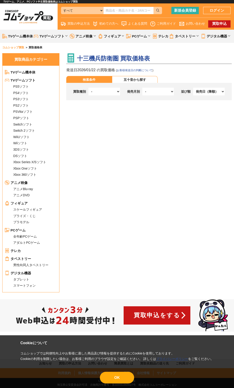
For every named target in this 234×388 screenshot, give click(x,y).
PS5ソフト (21, 86)
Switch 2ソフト (24, 130)
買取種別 (79, 91)
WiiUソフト (21, 137)
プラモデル (21, 222)
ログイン (217, 10)
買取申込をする (157, 315)
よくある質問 (134, 23)
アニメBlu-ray (23, 189)
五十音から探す (135, 79)
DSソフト (20, 156)
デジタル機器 (18, 273)
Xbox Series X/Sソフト (29, 162)
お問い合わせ (192, 23)
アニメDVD (21, 195)
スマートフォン (24, 285)
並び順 (186, 91)
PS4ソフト (21, 93)
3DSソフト (21, 149)
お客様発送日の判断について (134, 70)
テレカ (160, 36)
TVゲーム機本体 (17, 36)
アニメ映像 (16, 183)
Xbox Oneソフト (25, 168)
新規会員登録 (185, 10)
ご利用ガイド (163, 23)
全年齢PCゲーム (25, 236)
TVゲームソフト (20, 80)
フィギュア (16, 203)
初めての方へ (105, 23)
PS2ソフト (21, 105)
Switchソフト (22, 124)
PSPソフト (21, 118)
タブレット (21, 279)
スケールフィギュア (27, 209)
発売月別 (133, 91)
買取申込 (219, 24)
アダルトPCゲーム (26, 242)
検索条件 (89, 79)
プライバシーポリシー (172, 359)
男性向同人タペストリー (30, 265)
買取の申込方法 (75, 23)
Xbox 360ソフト (24, 174)
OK (117, 378)
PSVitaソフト (23, 111)
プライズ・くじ (24, 216)
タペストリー (18, 259)
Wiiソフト (20, 143)
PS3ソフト (21, 99)
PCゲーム (15, 230)
